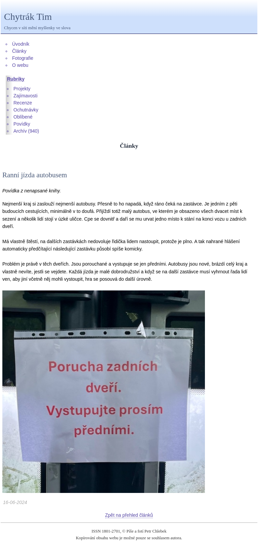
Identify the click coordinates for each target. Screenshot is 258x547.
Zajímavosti (25, 95)
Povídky (21, 124)
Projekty (22, 88)
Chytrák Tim (28, 16)
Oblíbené (23, 117)
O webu (20, 65)
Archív (20, 131)
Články (19, 51)
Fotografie (22, 58)
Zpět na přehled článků (129, 515)
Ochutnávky (25, 109)
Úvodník (20, 44)
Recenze (22, 102)
